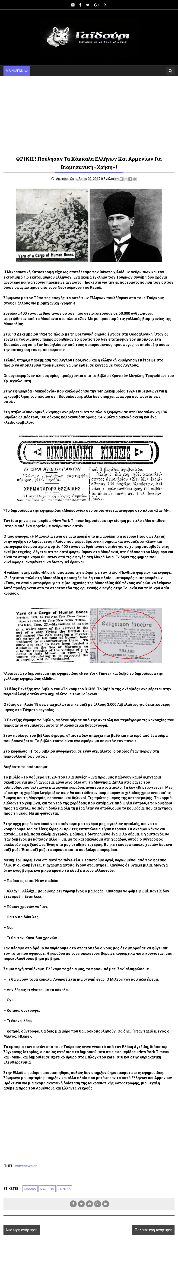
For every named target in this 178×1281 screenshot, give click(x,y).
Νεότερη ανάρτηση (21, 1230)
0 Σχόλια (108, 179)
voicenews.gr (26, 1166)
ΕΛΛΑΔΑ (30, 1189)
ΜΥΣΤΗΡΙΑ (47, 1189)
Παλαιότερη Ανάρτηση (153, 1230)
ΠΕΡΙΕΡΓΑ (64, 1189)
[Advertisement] (88, 115)
